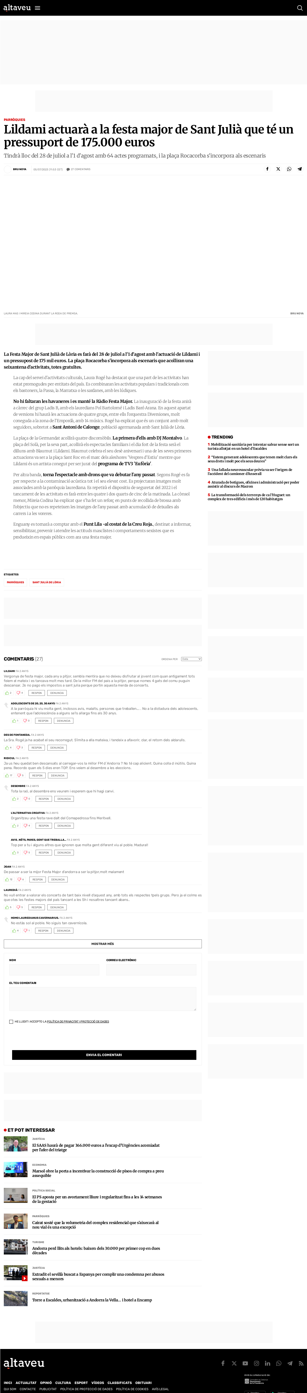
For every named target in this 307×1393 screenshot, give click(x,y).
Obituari (143, 1373)
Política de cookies (132, 1379)
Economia (39, 1155)
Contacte (28, 1379)
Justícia (38, 1129)
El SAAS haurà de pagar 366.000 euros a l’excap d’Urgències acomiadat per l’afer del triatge (95, 1137)
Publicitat (48, 1379)
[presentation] (45, 1041)
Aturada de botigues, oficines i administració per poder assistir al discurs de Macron (253, 484)
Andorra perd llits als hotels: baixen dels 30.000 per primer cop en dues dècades (96, 1240)
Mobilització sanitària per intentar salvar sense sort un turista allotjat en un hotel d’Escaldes (253, 446)
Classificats (120, 1373)
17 (11, 775)
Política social (43, 1180)
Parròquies (14, 120)
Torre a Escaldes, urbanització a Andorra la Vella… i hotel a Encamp (92, 1290)
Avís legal (160, 1379)
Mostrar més (102, 944)
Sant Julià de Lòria (47, 582)
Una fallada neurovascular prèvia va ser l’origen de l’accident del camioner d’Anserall (250, 472)
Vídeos (97, 1373)
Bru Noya (19, 169)
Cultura (63, 1373)
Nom (12, 960)
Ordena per (169, 659)
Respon (37, 693)
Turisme (38, 1232)
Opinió (46, 1373)
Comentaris (80, 169)
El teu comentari (22, 983)
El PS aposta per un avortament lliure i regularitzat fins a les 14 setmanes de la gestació (97, 1189)
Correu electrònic (121, 960)
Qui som (10, 1379)
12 (11, 879)
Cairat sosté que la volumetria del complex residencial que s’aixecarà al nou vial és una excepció (95, 1215)
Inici (8, 1373)
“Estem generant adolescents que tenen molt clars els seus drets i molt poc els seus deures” (252, 459)
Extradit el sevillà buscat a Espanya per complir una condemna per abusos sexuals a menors (98, 1266)
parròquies (15, 582)
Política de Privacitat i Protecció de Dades (78, 1021)
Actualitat (26, 1373)
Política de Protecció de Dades (86, 1379)
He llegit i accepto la (59, 1021)
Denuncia (57, 693)
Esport (81, 1373)
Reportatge (41, 1283)
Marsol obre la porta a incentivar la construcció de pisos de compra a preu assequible (98, 1163)
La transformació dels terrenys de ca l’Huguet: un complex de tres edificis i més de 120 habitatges (249, 497)
